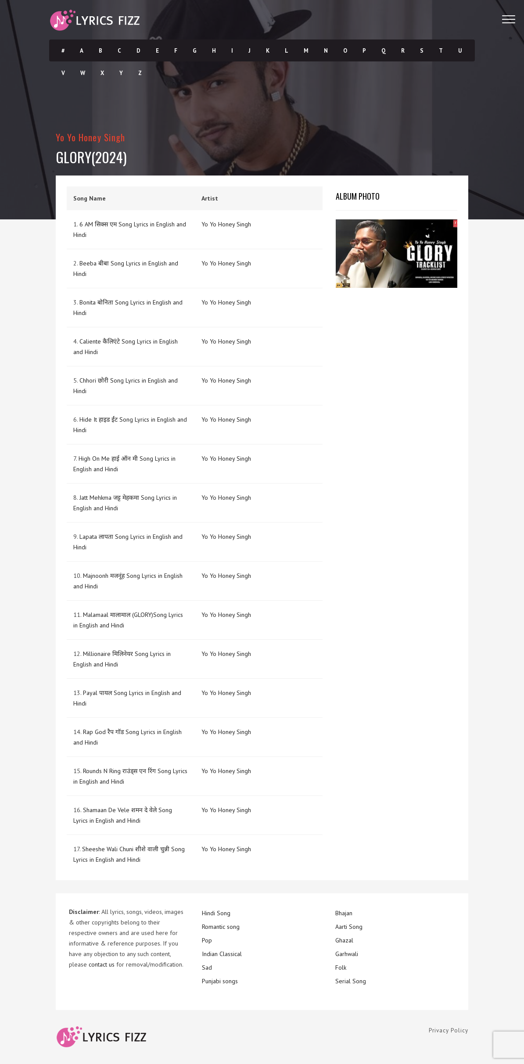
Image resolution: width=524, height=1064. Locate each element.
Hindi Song (216, 913)
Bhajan (343, 913)
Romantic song (221, 927)
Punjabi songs (220, 981)
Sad (207, 967)
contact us (102, 964)
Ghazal (344, 940)
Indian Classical (222, 954)
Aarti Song (348, 927)
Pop (207, 940)
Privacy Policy (448, 1030)
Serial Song (350, 981)
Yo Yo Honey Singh (90, 137)
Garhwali (346, 954)
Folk (340, 967)
